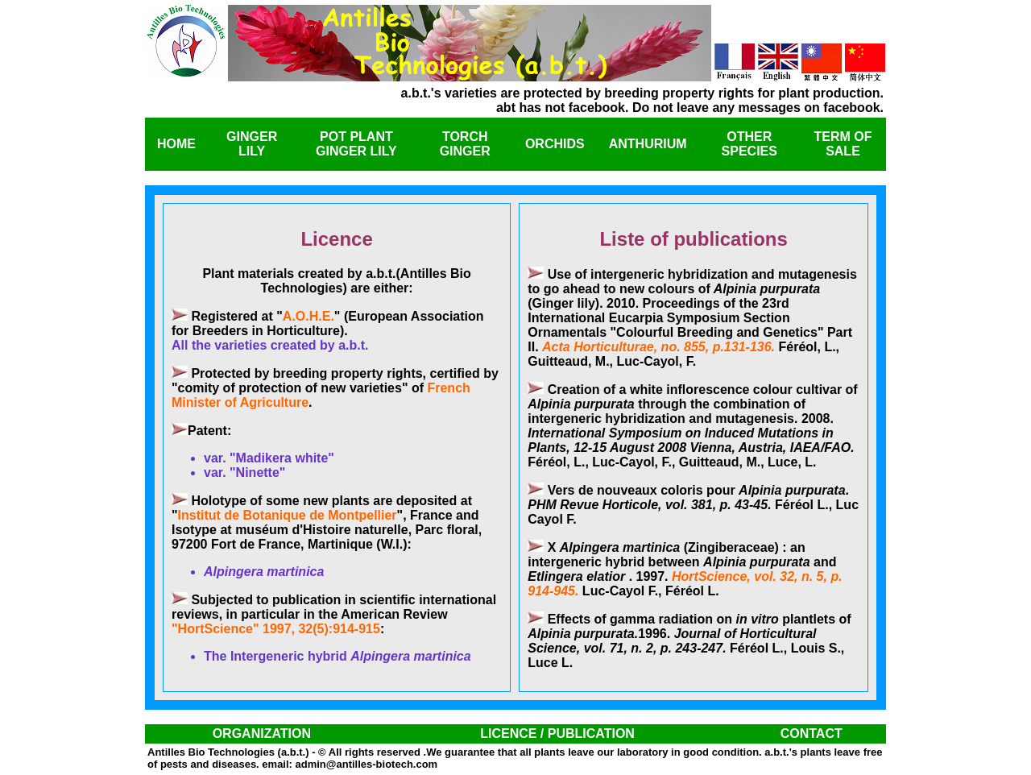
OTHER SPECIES (749, 144)
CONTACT (811, 733)
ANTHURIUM (648, 144)
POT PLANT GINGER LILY (356, 144)
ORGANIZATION (262, 733)
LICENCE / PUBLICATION (557, 733)
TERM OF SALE (843, 144)
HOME (176, 144)
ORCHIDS (555, 144)
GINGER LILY (251, 144)
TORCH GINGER (465, 144)
